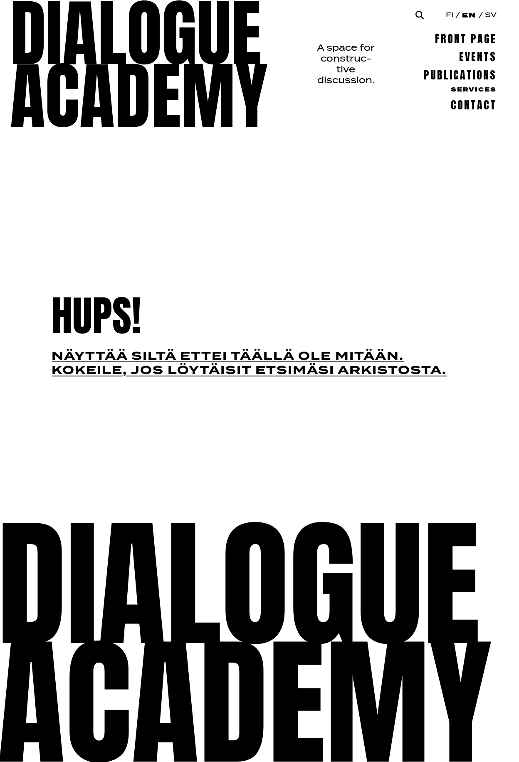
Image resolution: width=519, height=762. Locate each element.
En (469, 15)
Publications (460, 75)
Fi (449, 15)
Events (478, 56)
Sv (491, 15)
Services (474, 90)
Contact (474, 105)
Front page (466, 38)
